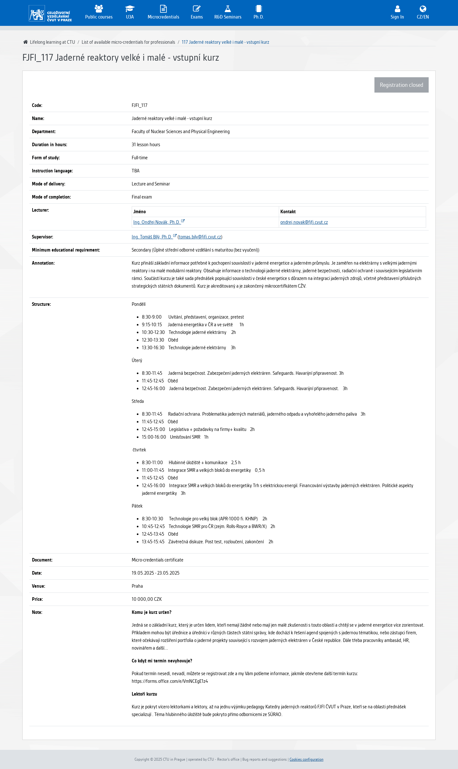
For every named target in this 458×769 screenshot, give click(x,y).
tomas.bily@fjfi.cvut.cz (200, 237)
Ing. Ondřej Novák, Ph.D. (159, 222)
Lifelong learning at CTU (48, 42)
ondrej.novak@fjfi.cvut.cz (304, 222)
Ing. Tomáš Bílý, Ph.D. (154, 237)
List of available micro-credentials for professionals (128, 42)
